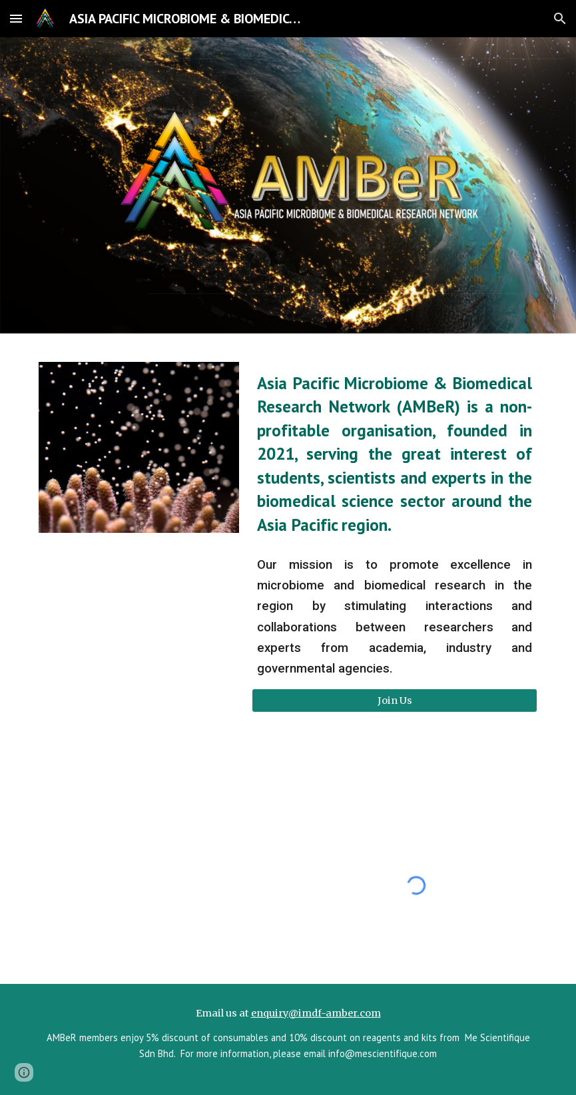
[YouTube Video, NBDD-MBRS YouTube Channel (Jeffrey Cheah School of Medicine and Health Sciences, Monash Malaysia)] (160, 885)
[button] (16, 18)
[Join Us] (394, 700)
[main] (394, 454)
